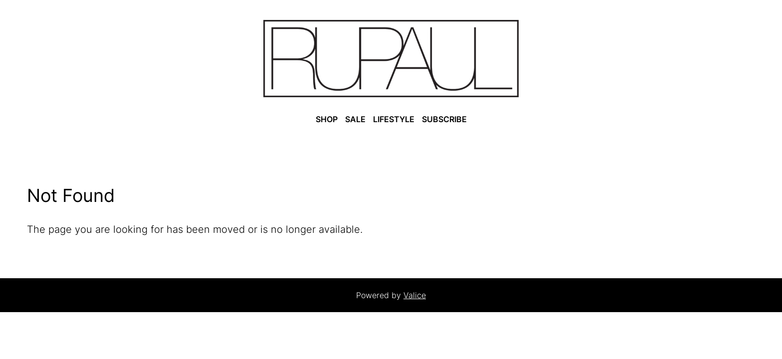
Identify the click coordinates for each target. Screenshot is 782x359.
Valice (414, 295)
